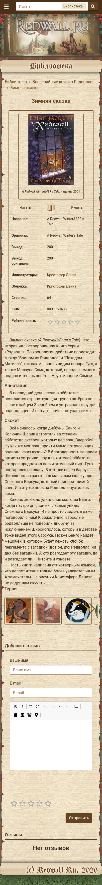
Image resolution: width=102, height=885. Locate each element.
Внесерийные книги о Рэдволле (62, 81)
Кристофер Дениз (61, 275)
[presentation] (54, 783)
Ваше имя (19, 660)
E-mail (15, 683)
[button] (15, 706)
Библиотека (16, 81)
